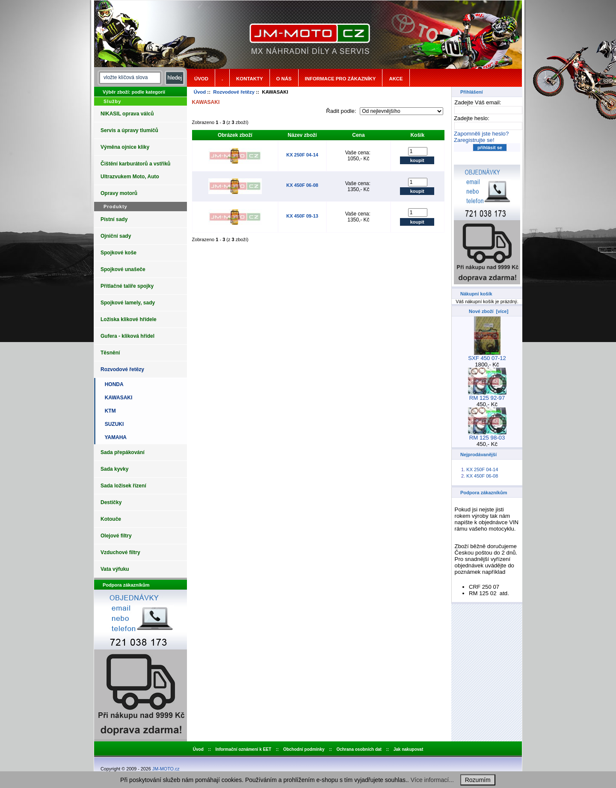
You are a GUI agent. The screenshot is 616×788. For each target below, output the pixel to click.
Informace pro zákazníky (340, 78)
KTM (109, 411)
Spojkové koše (118, 253)
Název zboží (302, 135)
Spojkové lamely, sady (128, 303)
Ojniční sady (116, 236)
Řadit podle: (342, 111)
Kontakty (249, 78)
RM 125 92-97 (487, 395)
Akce (396, 78)
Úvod (201, 78)
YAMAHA (114, 437)
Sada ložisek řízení (123, 486)
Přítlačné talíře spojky (127, 286)
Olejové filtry (116, 536)
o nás (284, 78)
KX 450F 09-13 (302, 215)
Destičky (111, 502)
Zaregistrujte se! (474, 140)
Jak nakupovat (408, 749)
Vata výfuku (115, 569)
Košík (417, 135)
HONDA (113, 384)
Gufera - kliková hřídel (127, 336)
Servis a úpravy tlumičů (129, 130)
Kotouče (111, 519)
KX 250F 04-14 (302, 154)
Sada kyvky (114, 469)
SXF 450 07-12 (487, 355)
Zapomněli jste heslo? (481, 133)
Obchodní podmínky (304, 749)
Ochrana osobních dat (359, 749)
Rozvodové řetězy (234, 91)
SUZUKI (113, 424)
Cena (358, 135)
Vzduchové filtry (120, 552)
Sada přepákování (123, 452)
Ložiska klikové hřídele (129, 319)
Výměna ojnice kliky (125, 147)
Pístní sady (114, 219)
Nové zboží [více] (488, 311)
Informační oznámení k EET (244, 749)
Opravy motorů (119, 193)
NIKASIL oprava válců (127, 114)
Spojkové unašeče (123, 269)
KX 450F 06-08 (302, 185)
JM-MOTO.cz (166, 768)
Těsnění (110, 353)
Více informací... (432, 779)
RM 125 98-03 (487, 435)
